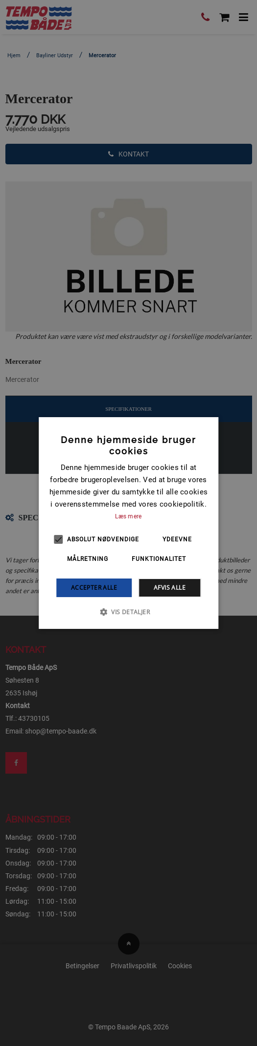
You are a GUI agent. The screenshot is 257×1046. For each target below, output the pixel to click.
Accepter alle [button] (94, 587)
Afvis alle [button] (170, 587)
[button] (128, 612)
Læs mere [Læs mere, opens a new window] (128, 516)
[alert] (128, 523)
